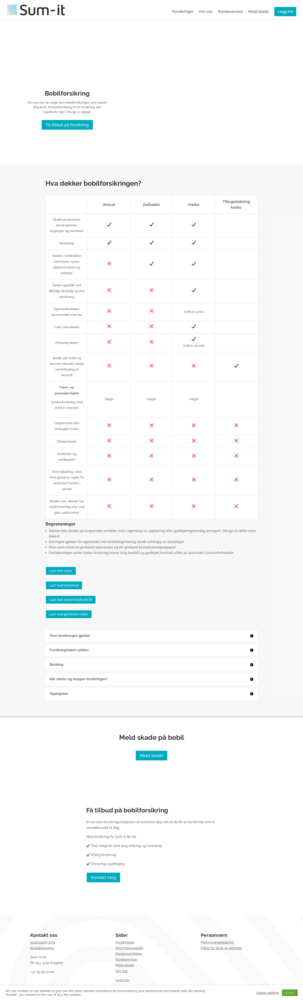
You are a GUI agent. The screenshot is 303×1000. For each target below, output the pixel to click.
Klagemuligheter (129, 954)
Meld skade (258, 12)
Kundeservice (230, 12)
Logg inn (285, 11)
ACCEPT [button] (289, 992)
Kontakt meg (103, 877)
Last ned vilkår (60, 571)
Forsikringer (183, 12)
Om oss (206, 12)
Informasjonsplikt (129, 948)
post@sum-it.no (42, 942)
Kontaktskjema (42, 948)
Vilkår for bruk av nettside (221, 948)
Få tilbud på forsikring (67, 124)
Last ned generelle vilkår (68, 614)
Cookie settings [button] (267, 993)
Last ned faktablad (64, 585)
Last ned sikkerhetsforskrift (70, 600)
